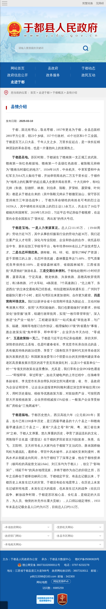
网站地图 (42, 582)
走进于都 (44, 92)
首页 (33, 92)
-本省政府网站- (13, 527)
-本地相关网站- (13, 544)
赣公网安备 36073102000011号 (41, 564)
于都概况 (58, 92)
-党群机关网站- (65, 527)
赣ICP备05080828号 (87, 559)
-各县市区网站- (65, 535)
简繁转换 (87, 3)
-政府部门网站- (13, 535)
